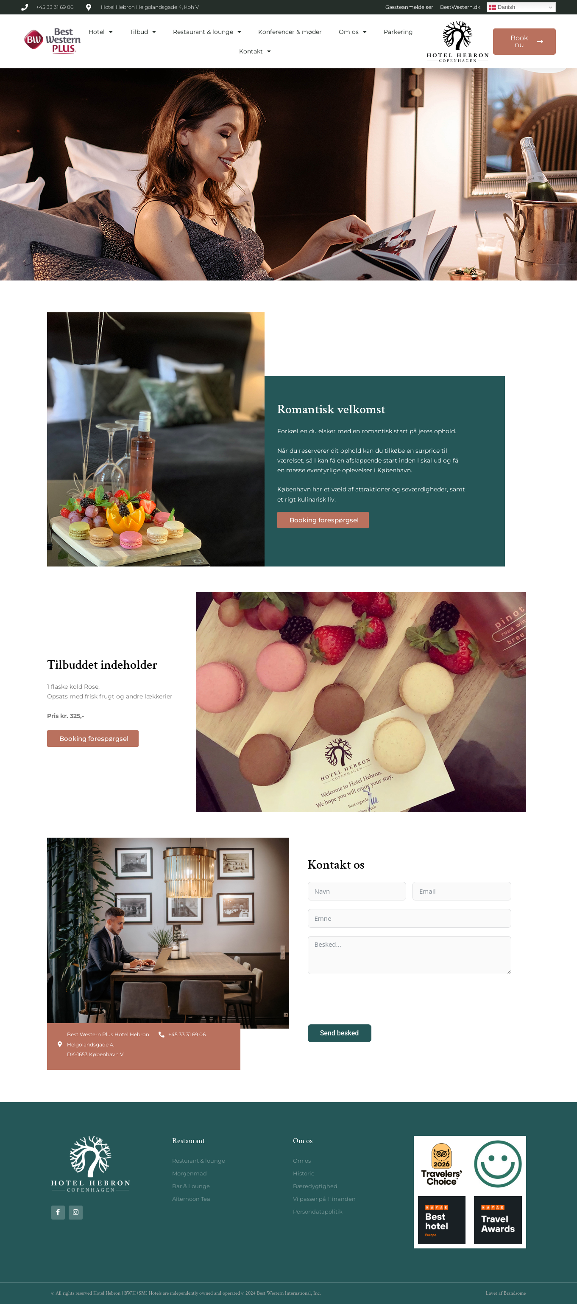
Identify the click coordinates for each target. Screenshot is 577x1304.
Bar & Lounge (191, 1186)
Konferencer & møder (290, 32)
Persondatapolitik (318, 1211)
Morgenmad (189, 1173)
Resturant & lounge (198, 1160)
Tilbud (143, 32)
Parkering (398, 32)
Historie (304, 1173)
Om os (353, 32)
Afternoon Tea (191, 1198)
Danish (502, 7)
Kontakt (255, 51)
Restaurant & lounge (207, 32)
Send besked (339, 1033)
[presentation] (372, 999)
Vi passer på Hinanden (324, 1198)
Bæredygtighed (315, 1186)
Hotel (101, 32)
